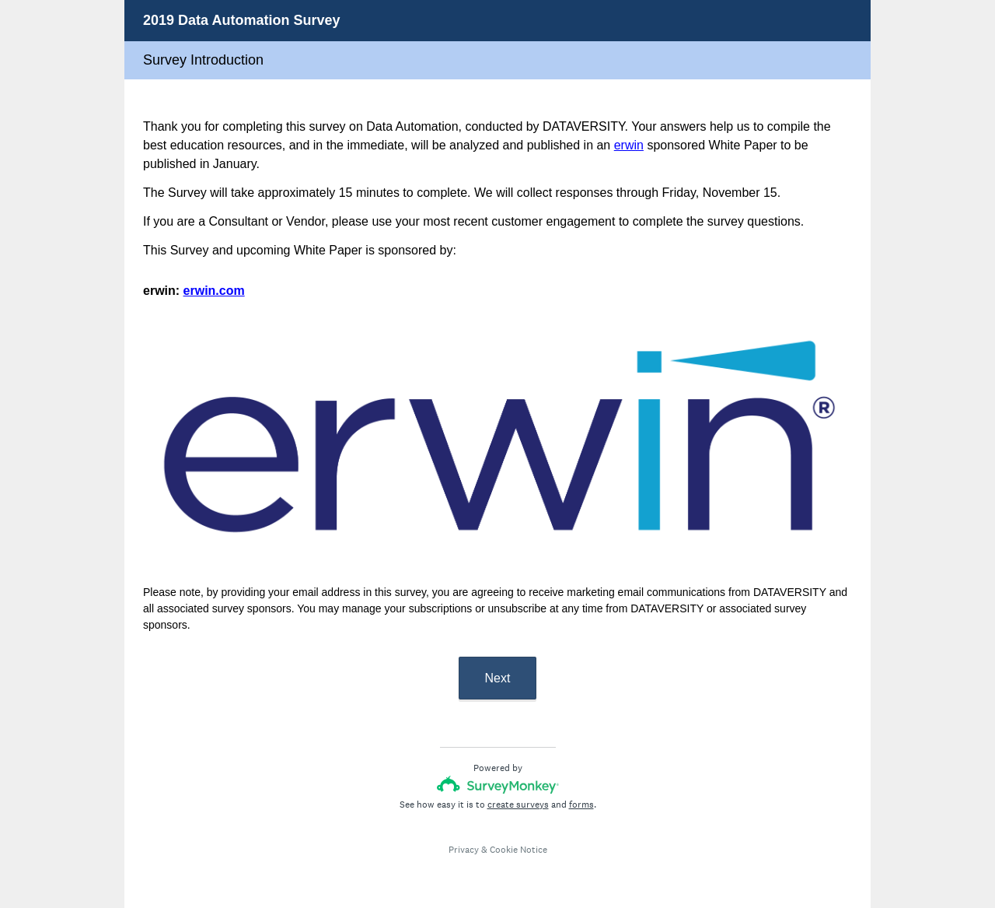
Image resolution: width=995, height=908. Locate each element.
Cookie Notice (518, 849)
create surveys (518, 804)
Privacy (464, 849)
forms (581, 804)
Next (498, 678)
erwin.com (214, 290)
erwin (629, 145)
